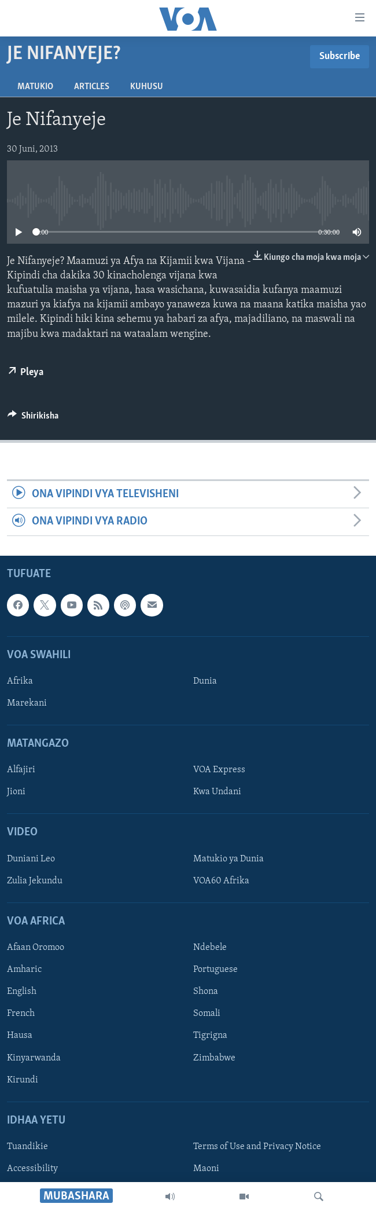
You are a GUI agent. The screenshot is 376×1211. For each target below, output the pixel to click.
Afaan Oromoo (35, 947)
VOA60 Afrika (221, 881)
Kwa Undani (217, 792)
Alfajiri (21, 770)
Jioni (16, 792)
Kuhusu (146, 86)
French (21, 1013)
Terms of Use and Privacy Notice (257, 1146)
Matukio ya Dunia (228, 859)
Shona (205, 991)
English (21, 991)
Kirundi (22, 1079)
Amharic (24, 969)
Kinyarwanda (34, 1057)
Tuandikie (27, 1146)
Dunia (205, 681)
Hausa (19, 1035)
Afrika (20, 681)
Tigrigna (210, 1035)
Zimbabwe (214, 1057)
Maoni (206, 1168)
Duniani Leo (31, 859)
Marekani (27, 703)
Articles (91, 86)
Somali (206, 1013)
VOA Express (219, 770)
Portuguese (215, 969)
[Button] (33, 419)
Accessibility (32, 1168)
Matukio (35, 86)
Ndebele (210, 947)
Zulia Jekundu (34, 881)
